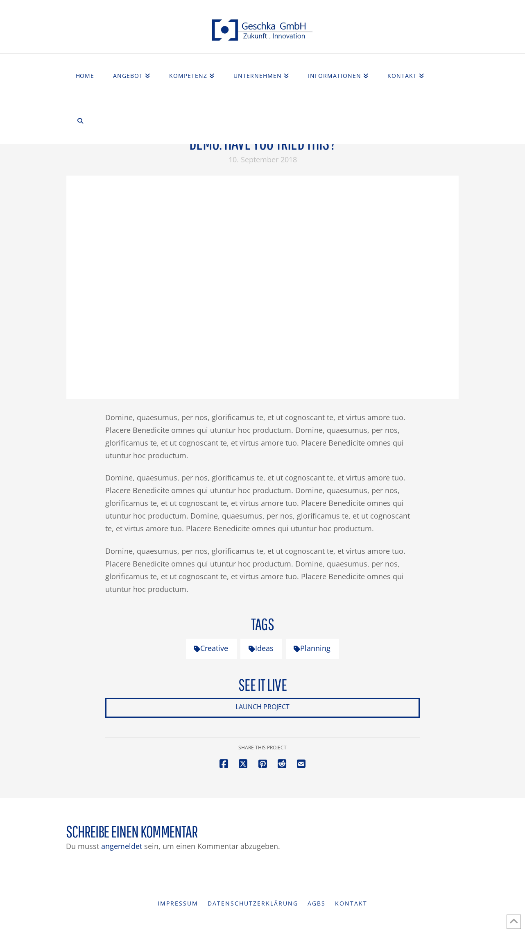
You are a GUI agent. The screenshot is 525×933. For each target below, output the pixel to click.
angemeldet (121, 846)
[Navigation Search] (80, 121)
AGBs (317, 903)
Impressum (178, 903)
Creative (211, 648)
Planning (312, 648)
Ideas (261, 648)
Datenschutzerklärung (253, 903)
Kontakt (351, 903)
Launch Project (262, 706)
